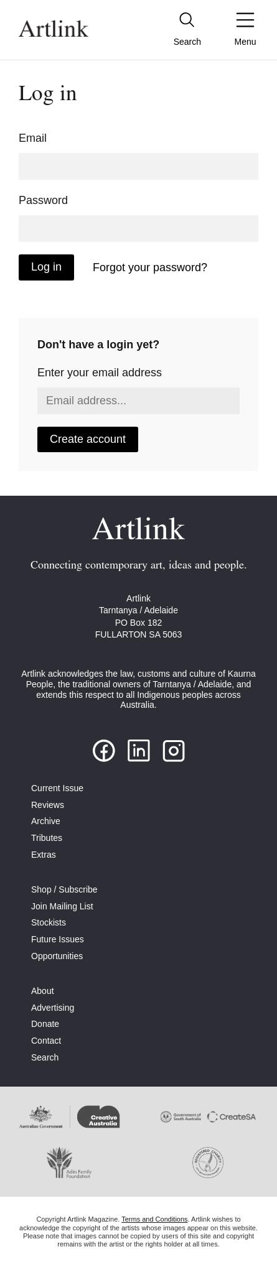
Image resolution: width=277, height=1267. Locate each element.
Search (45, 1057)
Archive (45, 821)
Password (43, 200)
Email (33, 138)
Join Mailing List (62, 906)
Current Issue (57, 788)
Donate (45, 1024)
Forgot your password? (150, 267)
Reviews (47, 805)
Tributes (46, 838)
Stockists (48, 922)
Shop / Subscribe (64, 889)
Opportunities (57, 956)
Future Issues (57, 939)
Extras (43, 855)
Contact (46, 1041)
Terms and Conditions (154, 1219)
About (42, 991)
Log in (46, 267)
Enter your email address (99, 372)
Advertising (52, 1008)
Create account (88, 439)
